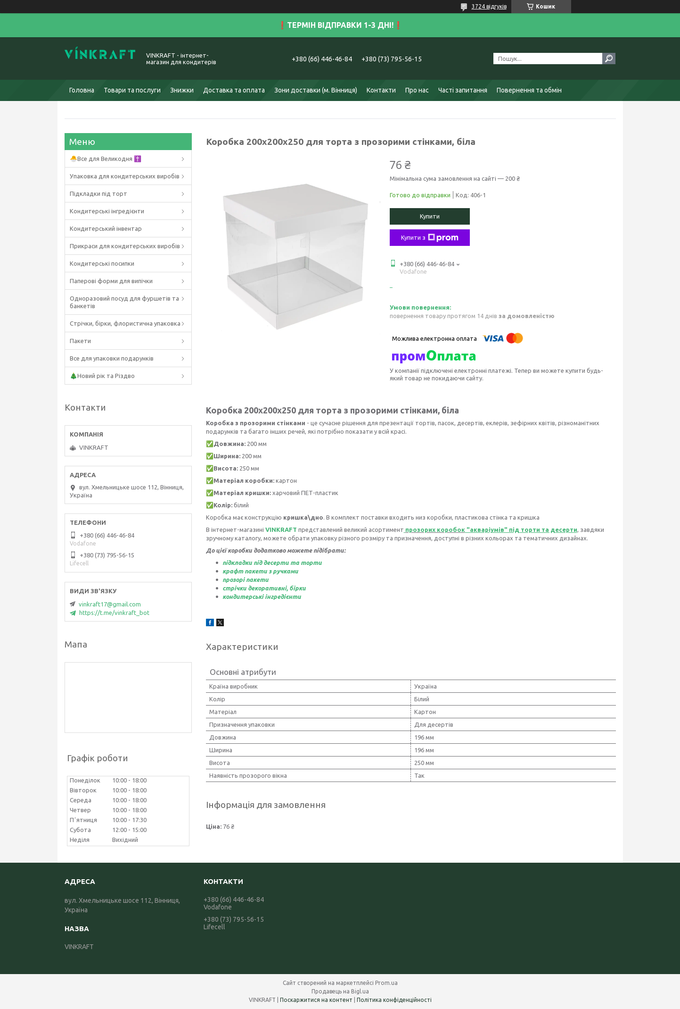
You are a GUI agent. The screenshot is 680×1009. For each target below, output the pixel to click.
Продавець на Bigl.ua (340, 991)
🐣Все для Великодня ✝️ (105, 158)
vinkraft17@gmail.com (110, 604)
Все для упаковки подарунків (112, 358)
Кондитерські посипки (102, 263)
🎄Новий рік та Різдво (102, 375)
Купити (430, 216)
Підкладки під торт (98, 193)
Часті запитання (462, 90)
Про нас (417, 90)
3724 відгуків (489, 6)
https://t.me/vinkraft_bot (114, 612)
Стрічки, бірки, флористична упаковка (125, 323)
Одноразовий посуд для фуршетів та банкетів (124, 302)
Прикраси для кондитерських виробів (125, 246)
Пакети (80, 340)
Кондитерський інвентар (106, 228)
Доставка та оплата (234, 90)
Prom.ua (386, 983)
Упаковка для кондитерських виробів (125, 176)
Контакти (381, 90)
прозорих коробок (435, 529)
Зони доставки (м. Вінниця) (315, 90)
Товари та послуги (132, 90)
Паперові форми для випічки (111, 280)
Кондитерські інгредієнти (107, 211)
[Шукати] (608, 58)
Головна (81, 90)
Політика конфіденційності (394, 1000)
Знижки (182, 90)
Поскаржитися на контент (316, 1000)
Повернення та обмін (529, 90)
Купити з (430, 238)
